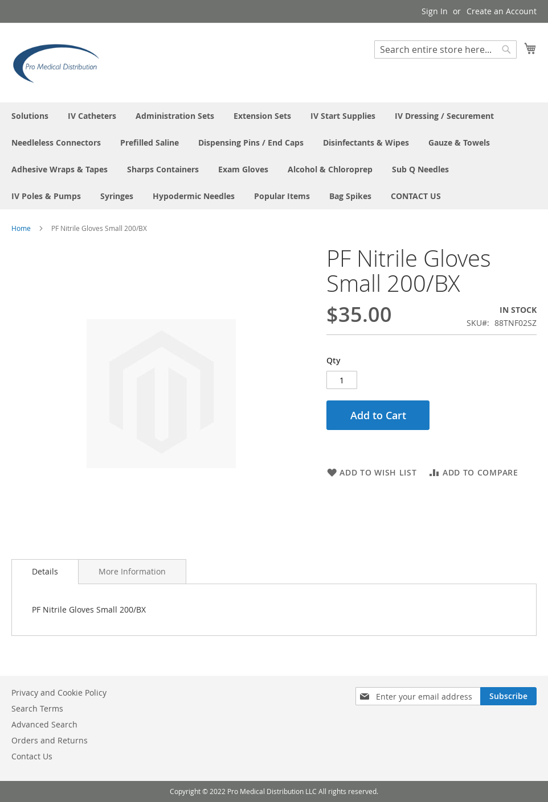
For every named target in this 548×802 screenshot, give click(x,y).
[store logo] (59, 62)
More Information (132, 571)
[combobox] (445, 49)
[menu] (274, 155)
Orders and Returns (49, 740)
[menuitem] (30, 115)
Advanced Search (44, 724)
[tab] (45, 571)
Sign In (435, 11)
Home (21, 228)
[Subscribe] (508, 696)
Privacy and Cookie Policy (59, 692)
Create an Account (502, 11)
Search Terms (37, 708)
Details (45, 571)
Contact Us (31, 756)
